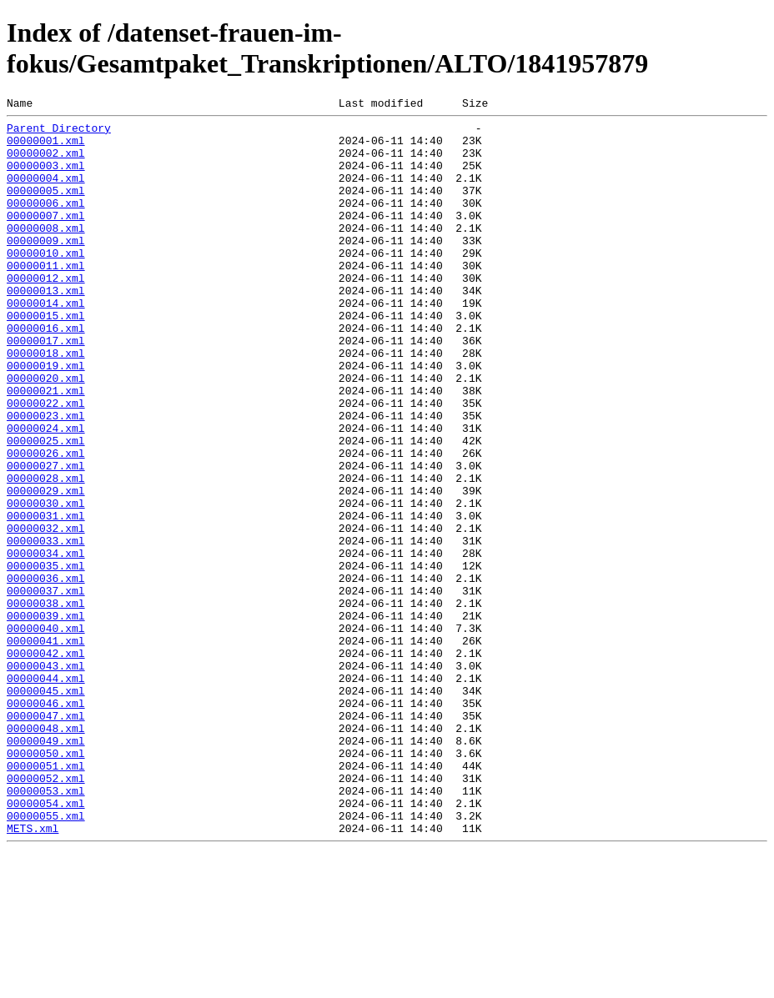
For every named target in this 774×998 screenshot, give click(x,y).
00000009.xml (46, 267)
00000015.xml (46, 357)
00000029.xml (46, 567)
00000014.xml (46, 342)
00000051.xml (46, 897)
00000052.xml (46, 912)
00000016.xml (46, 372)
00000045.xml (46, 807)
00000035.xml (46, 657)
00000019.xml (46, 417)
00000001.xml (46, 147)
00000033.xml (46, 627)
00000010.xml (46, 282)
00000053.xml (46, 927)
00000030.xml (46, 582)
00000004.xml (46, 192)
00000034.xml (46, 642)
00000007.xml (46, 237)
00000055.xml (46, 957)
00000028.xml (46, 552)
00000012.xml (46, 312)
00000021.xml (46, 447)
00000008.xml (46, 252)
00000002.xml (46, 162)
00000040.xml (46, 732)
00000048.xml (46, 852)
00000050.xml (46, 882)
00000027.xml (46, 537)
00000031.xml (46, 597)
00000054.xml (46, 942)
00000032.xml (46, 612)
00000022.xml (46, 462)
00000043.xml (46, 777)
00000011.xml (46, 297)
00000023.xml (46, 477)
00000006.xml (46, 222)
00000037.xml (46, 687)
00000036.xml (46, 672)
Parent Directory (59, 132)
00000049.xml (46, 867)
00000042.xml (46, 762)
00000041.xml (46, 747)
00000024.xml (46, 492)
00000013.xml (46, 327)
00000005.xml (46, 207)
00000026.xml (46, 522)
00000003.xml (46, 177)
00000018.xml (46, 402)
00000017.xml (46, 387)
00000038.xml (46, 702)
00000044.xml (46, 792)
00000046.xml (46, 822)
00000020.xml (46, 432)
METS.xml (32, 972)
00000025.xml (46, 507)
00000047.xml (46, 837)
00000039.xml (46, 717)
